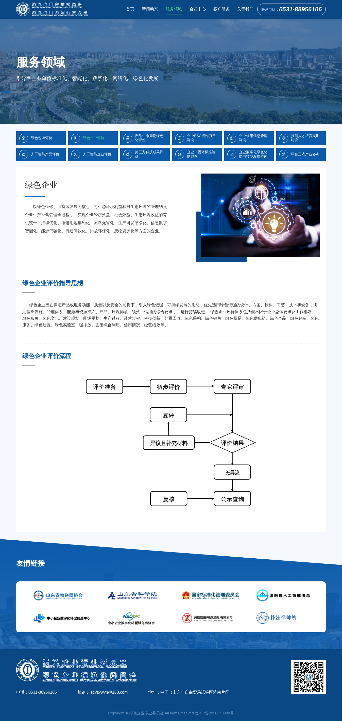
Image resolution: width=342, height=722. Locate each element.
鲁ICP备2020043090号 (214, 714)
